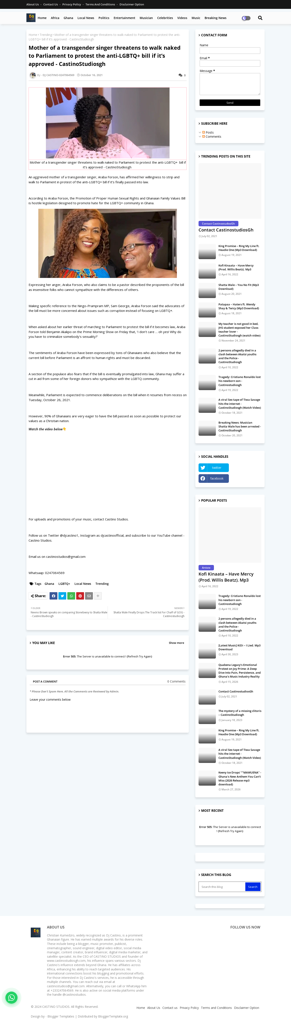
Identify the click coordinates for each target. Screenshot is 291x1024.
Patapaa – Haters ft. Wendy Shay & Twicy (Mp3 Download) (238, 306)
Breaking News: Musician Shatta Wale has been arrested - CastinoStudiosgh (239, 426)
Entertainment (124, 18)
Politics (104, 18)
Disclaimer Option (132, 4)
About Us (32, 4)
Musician (146, 18)
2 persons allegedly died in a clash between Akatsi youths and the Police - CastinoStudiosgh (237, 356)
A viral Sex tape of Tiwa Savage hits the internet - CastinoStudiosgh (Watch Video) (239, 403)
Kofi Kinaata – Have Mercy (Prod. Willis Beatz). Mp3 (236, 267)
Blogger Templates (60, 1016)
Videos (182, 18)
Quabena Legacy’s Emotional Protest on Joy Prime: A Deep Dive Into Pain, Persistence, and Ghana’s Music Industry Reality (239, 671)
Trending (46, 35)
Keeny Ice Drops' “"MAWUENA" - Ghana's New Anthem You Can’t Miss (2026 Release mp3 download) (239, 778)
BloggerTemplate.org (113, 1016)
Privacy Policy (72, 4)
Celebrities (165, 18)
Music (196, 18)
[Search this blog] (222, 886)
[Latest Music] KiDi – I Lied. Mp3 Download (239, 647)
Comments (211, 136)
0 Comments (176, 681)
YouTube (246, 468)
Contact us (50, 4)
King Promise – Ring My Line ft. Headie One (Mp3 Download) (238, 248)
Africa (55, 18)
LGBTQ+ (64, 584)
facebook (216, 478)
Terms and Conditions (101, 4)
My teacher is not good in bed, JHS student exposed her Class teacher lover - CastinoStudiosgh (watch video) (239, 330)
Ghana (68, 18)
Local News (86, 18)
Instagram (246, 478)
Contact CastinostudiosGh (226, 230)
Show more (176, 643)
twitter (216, 468)
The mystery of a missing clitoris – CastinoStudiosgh (239, 713)
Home (42, 18)
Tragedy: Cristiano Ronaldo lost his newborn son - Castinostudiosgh (239, 381)
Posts (208, 132)
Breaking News (215, 18)
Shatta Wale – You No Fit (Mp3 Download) (238, 287)
